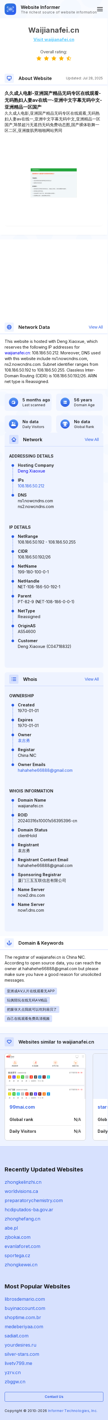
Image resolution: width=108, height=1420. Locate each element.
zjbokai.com (18, 1237)
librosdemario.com (25, 1299)
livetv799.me (18, 1363)
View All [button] (96, 327)
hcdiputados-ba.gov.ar (29, 1209)
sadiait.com (17, 1336)
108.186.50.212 (31, 485)
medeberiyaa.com (24, 1326)
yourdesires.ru (20, 1345)
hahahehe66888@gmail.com (45, 770)
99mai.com (22, 1107)
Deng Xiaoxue (31, 470)
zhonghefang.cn (22, 1219)
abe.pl (11, 1228)
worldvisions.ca (21, 1191)
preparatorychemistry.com (34, 1200)
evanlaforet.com (22, 1246)
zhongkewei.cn (21, 1264)
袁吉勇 (24, 740)
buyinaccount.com (25, 1308)
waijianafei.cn (17, 352)
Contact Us (54, 1396)
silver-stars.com (22, 1354)
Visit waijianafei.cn (53, 39)
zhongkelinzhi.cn (23, 1182)
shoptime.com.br (23, 1317)
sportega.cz (17, 1255)
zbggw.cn (15, 1381)
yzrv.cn (13, 1372)
